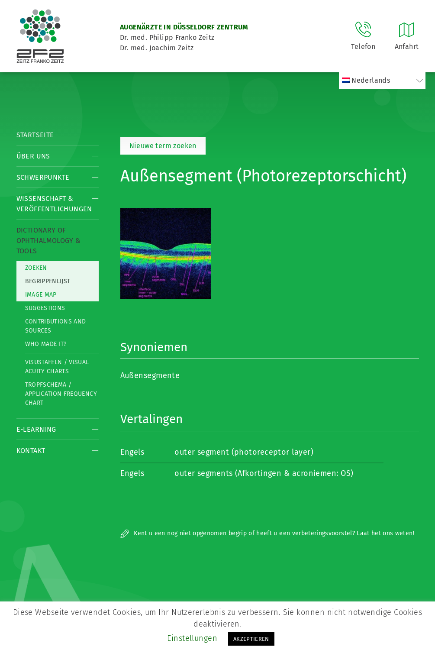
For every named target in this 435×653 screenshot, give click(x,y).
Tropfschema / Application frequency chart (61, 394)
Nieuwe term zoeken (163, 146)
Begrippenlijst (48, 281)
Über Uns (33, 156)
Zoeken (36, 268)
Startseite (35, 135)
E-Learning (36, 429)
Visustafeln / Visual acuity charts (57, 367)
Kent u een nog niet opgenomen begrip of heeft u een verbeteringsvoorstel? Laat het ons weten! (267, 533)
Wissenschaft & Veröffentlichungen (54, 203)
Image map (41, 294)
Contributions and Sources (55, 326)
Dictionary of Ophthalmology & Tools (48, 240)
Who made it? (46, 344)
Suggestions (45, 308)
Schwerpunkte (43, 177)
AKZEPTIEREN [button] (251, 639)
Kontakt (30, 450)
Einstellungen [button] (192, 638)
